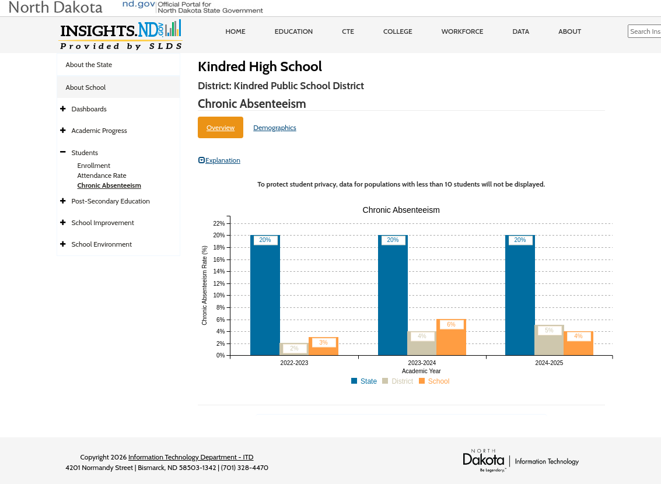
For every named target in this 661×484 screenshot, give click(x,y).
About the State (89, 64)
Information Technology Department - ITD (191, 457)
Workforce (463, 31)
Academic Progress (99, 130)
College (397, 31)
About (569, 31)
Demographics (274, 127)
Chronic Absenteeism (109, 185)
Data (521, 31)
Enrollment (94, 165)
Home (236, 31)
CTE (348, 31)
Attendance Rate (102, 175)
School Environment (102, 244)
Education (294, 31)
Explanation (219, 160)
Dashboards (89, 108)
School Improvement (103, 222)
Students (85, 152)
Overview (221, 127)
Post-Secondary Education (111, 201)
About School (86, 87)
